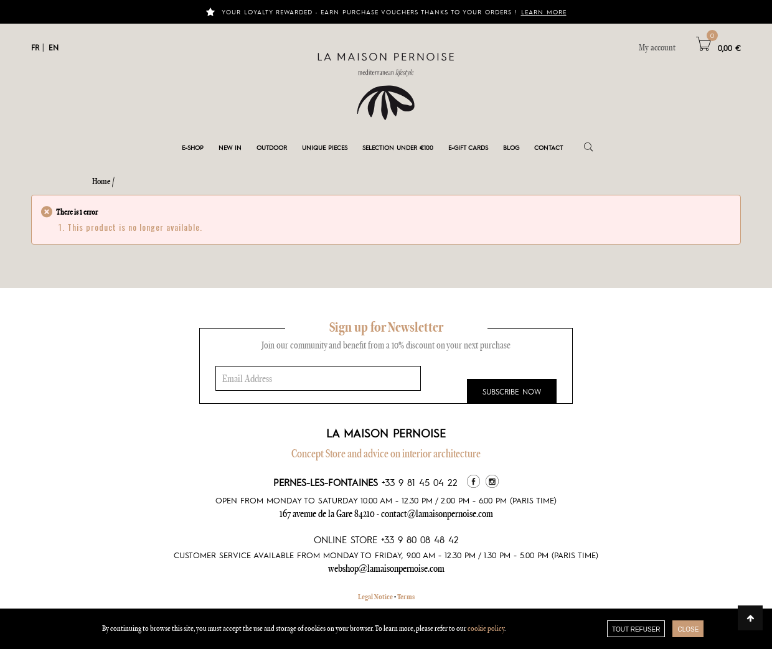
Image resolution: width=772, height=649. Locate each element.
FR (35, 47)
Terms (406, 597)
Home (101, 181)
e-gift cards (468, 147)
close (688, 629)
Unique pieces (324, 147)
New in (230, 147)
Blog (511, 147)
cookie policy (486, 628)
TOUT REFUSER (636, 629)
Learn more (544, 11)
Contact (548, 147)
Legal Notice (375, 597)
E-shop (193, 147)
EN (54, 47)
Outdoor (272, 147)
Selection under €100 (397, 147)
